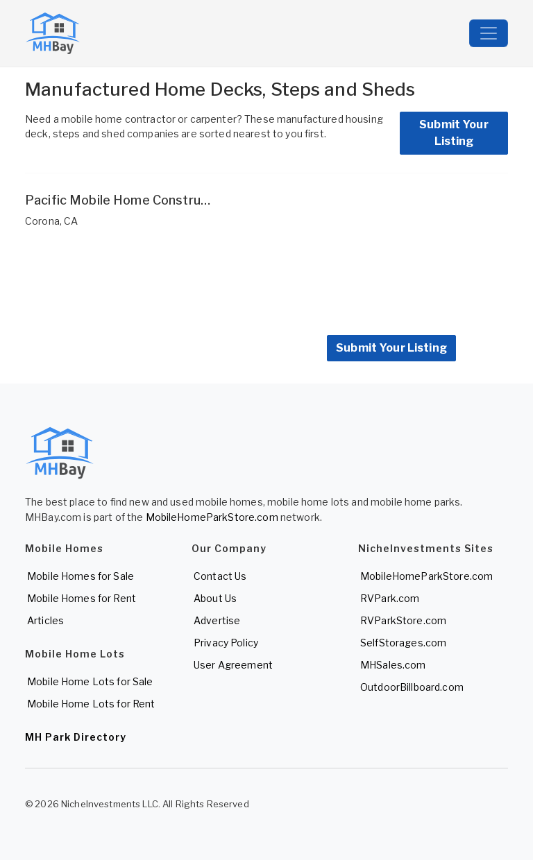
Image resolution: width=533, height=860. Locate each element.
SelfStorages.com (403, 642)
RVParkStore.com (403, 620)
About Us (215, 598)
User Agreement (233, 665)
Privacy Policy (226, 642)
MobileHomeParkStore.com (212, 517)
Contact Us (220, 576)
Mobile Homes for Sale (80, 576)
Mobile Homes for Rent (81, 598)
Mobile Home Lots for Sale (90, 681)
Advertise (217, 620)
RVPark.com (389, 598)
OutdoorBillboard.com (412, 687)
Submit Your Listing (454, 133)
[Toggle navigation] (488, 33)
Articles (45, 620)
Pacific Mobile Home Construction (127, 200)
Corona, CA (51, 221)
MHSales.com (393, 665)
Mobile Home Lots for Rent (91, 704)
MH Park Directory (75, 737)
